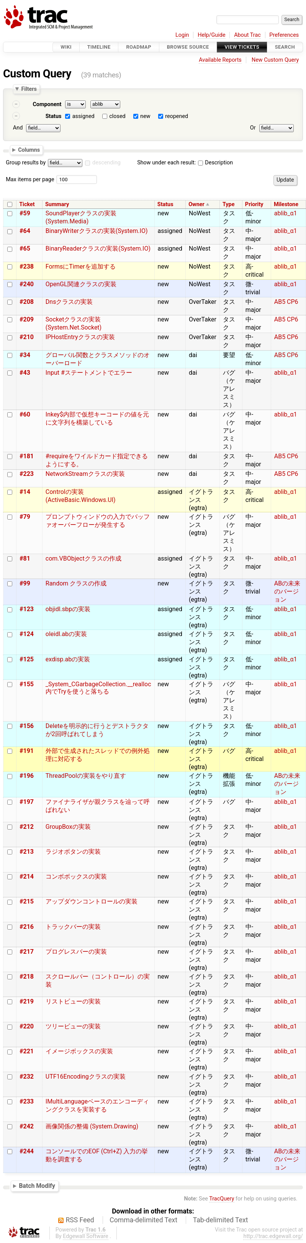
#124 (27, 634)
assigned (83, 116)
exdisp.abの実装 (68, 659)
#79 (25, 516)
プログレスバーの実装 (76, 951)
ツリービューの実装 (73, 1026)
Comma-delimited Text (143, 1220)
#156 (27, 726)
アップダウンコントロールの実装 (91, 901)
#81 (25, 558)
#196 (27, 775)
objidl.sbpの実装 (68, 609)
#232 (27, 1076)
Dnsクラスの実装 (69, 301)
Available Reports (220, 60)
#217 (27, 951)
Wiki (66, 47)
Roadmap (138, 47)
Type (228, 204)
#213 (27, 851)
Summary (57, 204)
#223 (27, 473)
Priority (254, 204)
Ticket (26, 204)
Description (215, 162)
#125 (27, 659)
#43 (25, 372)
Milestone (286, 204)
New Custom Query (275, 60)
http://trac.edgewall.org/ (273, 1236)
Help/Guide (211, 35)
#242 (27, 1126)
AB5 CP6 (286, 301)
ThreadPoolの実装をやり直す (86, 775)
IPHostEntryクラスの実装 (80, 337)
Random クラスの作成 (76, 583)
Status (54, 116)
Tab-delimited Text (220, 1220)
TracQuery (221, 1198)
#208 (27, 301)
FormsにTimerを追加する (81, 266)
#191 (27, 750)
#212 (27, 826)
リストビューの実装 (73, 1001)
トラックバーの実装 (73, 926)
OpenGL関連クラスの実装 (81, 284)
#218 (27, 976)
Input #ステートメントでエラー (89, 372)
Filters (28, 89)
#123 (27, 609)
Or (253, 128)
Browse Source (188, 47)
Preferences (284, 35)
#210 (27, 337)
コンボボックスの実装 (76, 876)
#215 (27, 901)
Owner (196, 204)
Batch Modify (37, 1185)
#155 (27, 684)
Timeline (99, 47)
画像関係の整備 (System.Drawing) (92, 1126)
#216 (27, 926)
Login (182, 35)
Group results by (26, 162)
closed (117, 116)
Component (47, 104)
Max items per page (30, 179)
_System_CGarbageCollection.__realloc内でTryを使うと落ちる (98, 688)
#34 (25, 355)
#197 (27, 801)
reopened (176, 116)
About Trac (247, 35)
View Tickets (242, 47)
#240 (27, 284)
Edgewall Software (85, 1236)
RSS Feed (80, 1220)
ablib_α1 (285, 213)
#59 (25, 213)
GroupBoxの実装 (68, 826)
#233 (27, 1101)
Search (285, 47)
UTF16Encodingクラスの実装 (86, 1076)
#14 (25, 491)
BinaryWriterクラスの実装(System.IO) (97, 230)
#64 (25, 230)
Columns (29, 149)
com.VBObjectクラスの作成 (83, 558)
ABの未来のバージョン (287, 591)
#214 (27, 876)
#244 (27, 1151)
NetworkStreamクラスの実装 (85, 473)
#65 (25, 248)
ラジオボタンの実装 (73, 851)
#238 (27, 266)
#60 (25, 414)
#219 (27, 1001)
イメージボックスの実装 (79, 1051)
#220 (27, 1026)
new (145, 116)
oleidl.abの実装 (66, 634)
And (18, 128)
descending (106, 162)
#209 (27, 319)
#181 (27, 456)
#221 (27, 1051)
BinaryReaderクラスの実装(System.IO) (98, 248)
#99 (25, 583)
